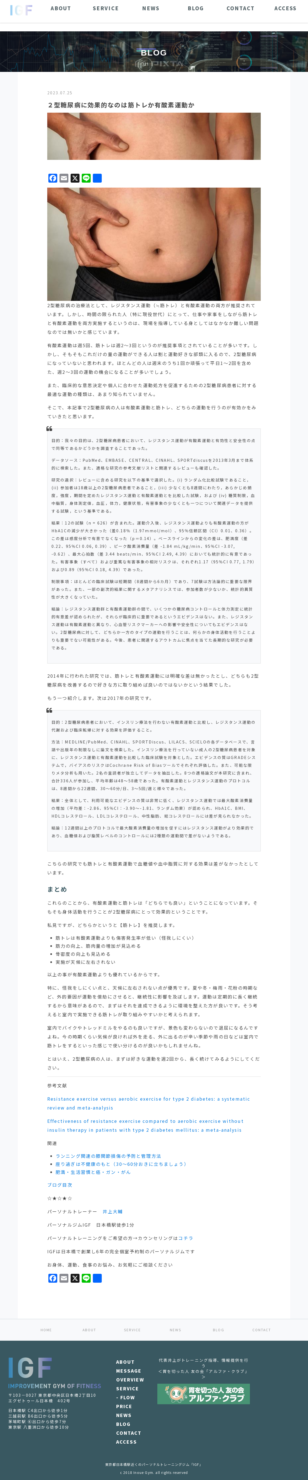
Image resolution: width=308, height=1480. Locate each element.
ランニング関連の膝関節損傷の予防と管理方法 (109, 1156)
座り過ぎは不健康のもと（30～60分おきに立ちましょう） (122, 1164)
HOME (46, 1329)
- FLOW (125, 1397)
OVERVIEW (130, 1379)
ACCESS (126, 1441)
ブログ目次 (60, 1184)
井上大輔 (113, 1211)
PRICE (124, 1406)
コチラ (185, 1238)
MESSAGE (129, 1370)
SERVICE (132, 1329)
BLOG (218, 1329)
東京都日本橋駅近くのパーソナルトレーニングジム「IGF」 (154, 1464)
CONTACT (261, 1329)
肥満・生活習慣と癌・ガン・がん (93, 1172)
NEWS (176, 1329)
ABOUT (89, 1329)
